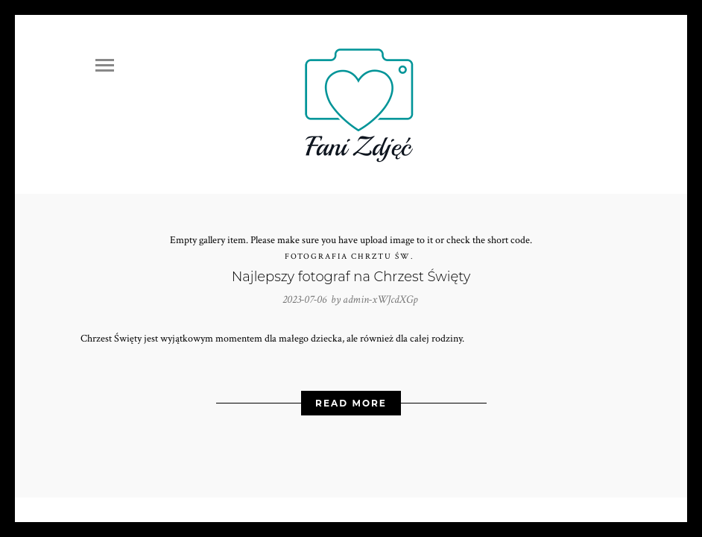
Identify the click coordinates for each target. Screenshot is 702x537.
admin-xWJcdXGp (380, 299)
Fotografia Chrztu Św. (349, 256)
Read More (351, 403)
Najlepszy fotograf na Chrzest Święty (351, 276)
